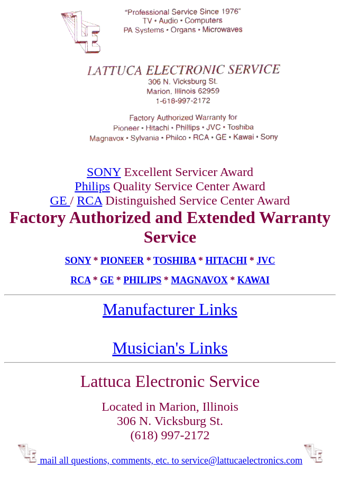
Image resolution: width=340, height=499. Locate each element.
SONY (104, 172)
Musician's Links (169, 347)
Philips (92, 186)
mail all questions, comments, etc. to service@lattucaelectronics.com (170, 460)
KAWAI (253, 280)
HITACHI (226, 260)
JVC (265, 260)
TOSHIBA (174, 260)
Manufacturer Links (170, 309)
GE (60, 200)
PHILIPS (142, 280)
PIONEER (122, 260)
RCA (89, 200)
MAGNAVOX (199, 280)
